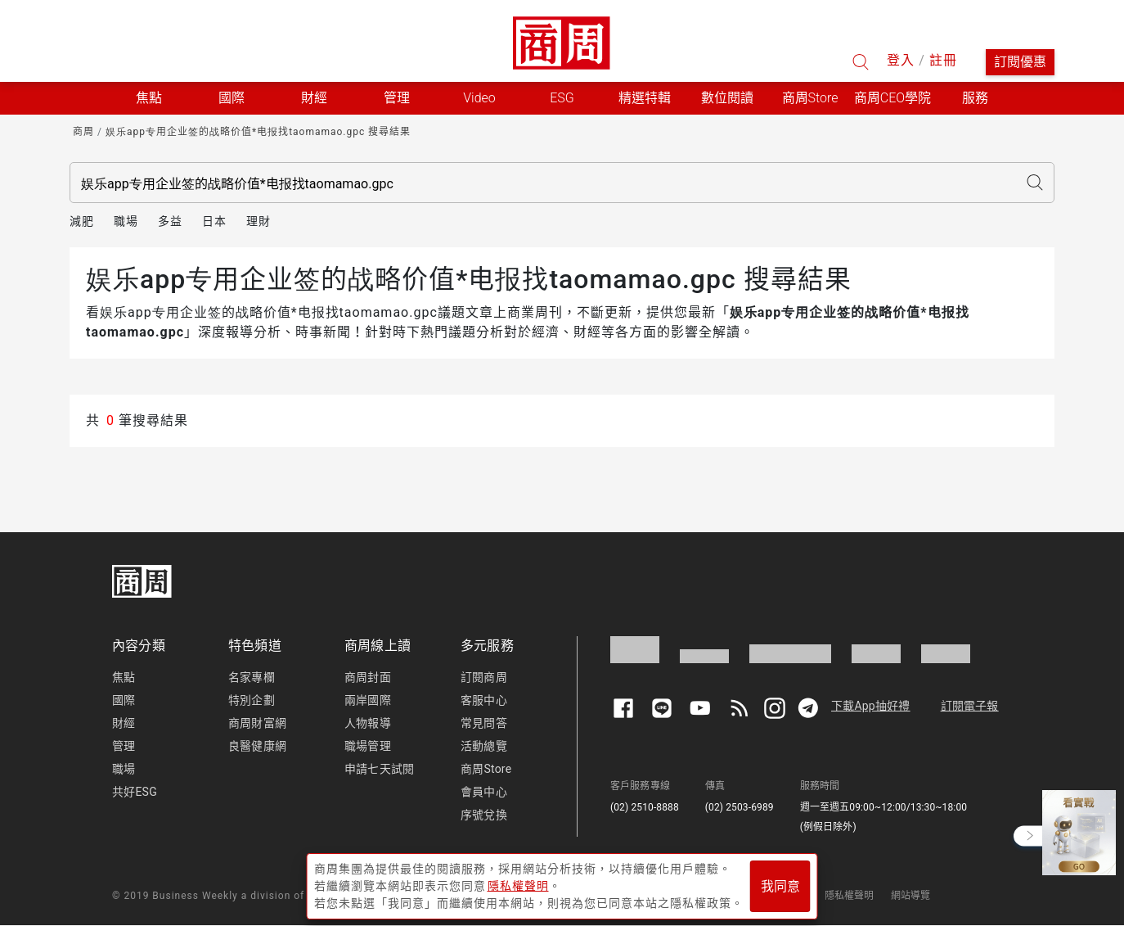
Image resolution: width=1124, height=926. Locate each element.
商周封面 (367, 677)
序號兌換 (484, 814)
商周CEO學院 (892, 98)
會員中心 (484, 791)
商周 (83, 132)
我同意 (780, 886)
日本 (214, 221)
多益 (170, 221)
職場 (126, 221)
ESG (562, 98)
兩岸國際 (367, 700)
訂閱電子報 (970, 705)
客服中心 (484, 700)
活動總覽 (484, 745)
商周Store (810, 98)
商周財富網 (257, 723)
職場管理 (367, 745)
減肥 (82, 221)
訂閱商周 (484, 677)
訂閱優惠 (1020, 62)
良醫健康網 (257, 745)
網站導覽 (911, 895)
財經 (123, 723)
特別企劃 (251, 700)
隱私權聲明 (849, 895)
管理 (123, 745)
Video (479, 98)
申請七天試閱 (379, 768)
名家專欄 (251, 677)
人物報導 (367, 723)
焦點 (123, 677)
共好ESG (134, 791)
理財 (258, 221)
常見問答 (484, 723)
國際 (123, 700)
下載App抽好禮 (870, 705)
